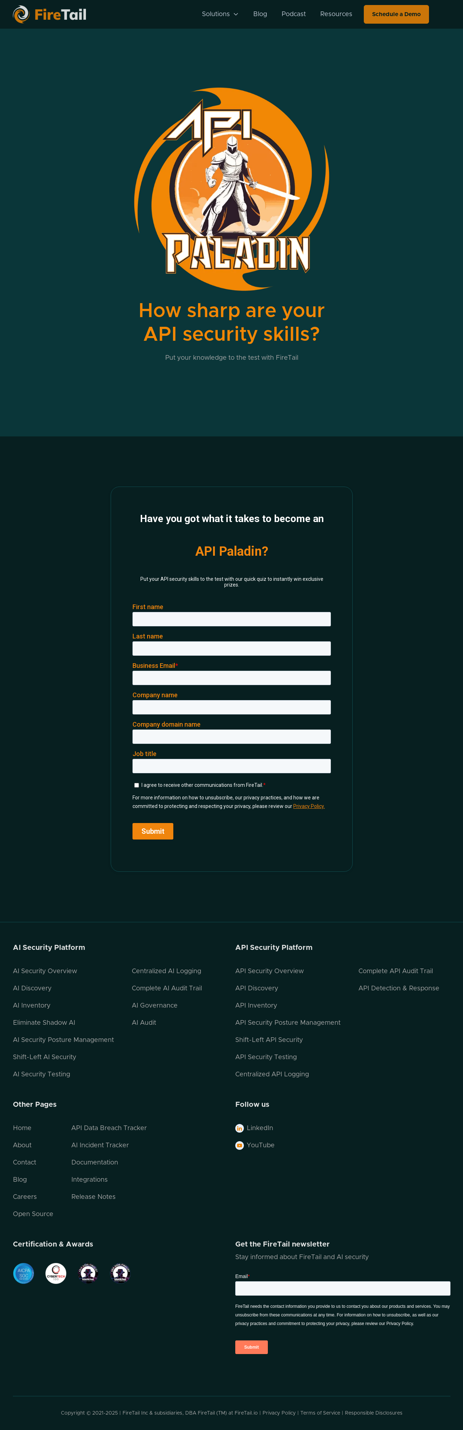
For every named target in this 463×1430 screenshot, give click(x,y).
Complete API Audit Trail (395, 971)
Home (22, 1128)
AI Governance (155, 1006)
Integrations (89, 1180)
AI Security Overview (45, 971)
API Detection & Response (398, 988)
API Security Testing (266, 1057)
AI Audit (144, 1023)
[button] (220, 14)
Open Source (33, 1214)
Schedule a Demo (396, 14)
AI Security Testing (41, 1074)
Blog (260, 14)
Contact (24, 1162)
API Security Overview (269, 971)
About (22, 1145)
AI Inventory (31, 1006)
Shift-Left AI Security (44, 1057)
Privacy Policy (279, 1413)
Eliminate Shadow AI (44, 1023)
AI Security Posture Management (63, 1040)
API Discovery (256, 988)
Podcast (293, 14)
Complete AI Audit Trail (167, 988)
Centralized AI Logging (166, 971)
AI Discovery (32, 988)
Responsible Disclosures (373, 1413)
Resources (336, 14)
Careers (25, 1197)
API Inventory (256, 1006)
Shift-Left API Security (269, 1040)
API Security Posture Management (288, 1023)
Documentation (94, 1162)
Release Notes (93, 1197)
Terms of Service (320, 1413)
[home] (59, 14)
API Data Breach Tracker (109, 1128)
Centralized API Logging (272, 1074)
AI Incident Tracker (100, 1145)
